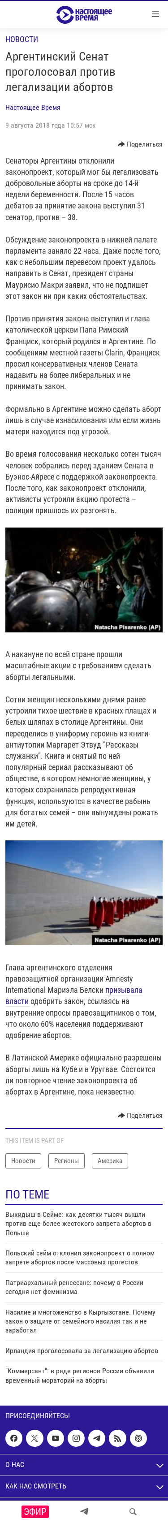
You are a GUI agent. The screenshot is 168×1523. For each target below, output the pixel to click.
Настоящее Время (32, 107)
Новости (21, 39)
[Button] (140, 144)
